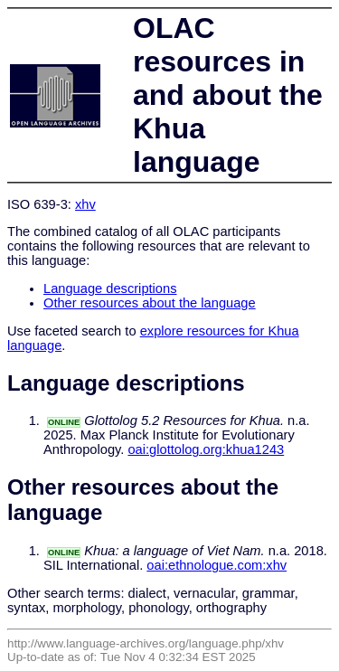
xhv (85, 204)
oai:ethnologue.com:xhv (216, 565)
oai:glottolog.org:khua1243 (205, 449)
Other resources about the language (149, 303)
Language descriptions (110, 288)
